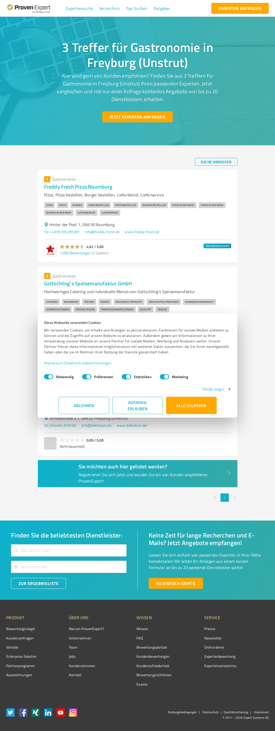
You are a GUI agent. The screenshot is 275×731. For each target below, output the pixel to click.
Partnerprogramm (20, 665)
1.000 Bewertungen (75, 252)
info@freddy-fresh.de (102, 231)
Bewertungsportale (132, 647)
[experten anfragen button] (240, 8)
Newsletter (184, 638)
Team (63, 647)
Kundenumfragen (20, 638)
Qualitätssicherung (236, 712)
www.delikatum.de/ (132, 425)
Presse (180, 628)
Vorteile (12, 647)
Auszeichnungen (19, 674)
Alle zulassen (191, 408)
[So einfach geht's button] (176, 583)
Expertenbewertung (190, 656)
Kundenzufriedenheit (133, 665)
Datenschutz (210, 712)
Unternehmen (70, 638)
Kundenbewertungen (133, 656)
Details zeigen (199, 391)
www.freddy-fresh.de (142, 231)
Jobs (62, 656)
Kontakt (65, 674)
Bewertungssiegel (20, 628)
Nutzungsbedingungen (182, 712)
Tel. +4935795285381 (62, 231)
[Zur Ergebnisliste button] (38, 583)
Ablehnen (84, 408)
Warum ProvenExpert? (76, 628)
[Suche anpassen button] (216, 162)
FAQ (120, 638)
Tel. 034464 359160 (60, 425)
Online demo (185, 647)
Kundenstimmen (72, 665)
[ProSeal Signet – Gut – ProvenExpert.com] (249, 638)
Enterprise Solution (21, 656)
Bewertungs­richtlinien (134, 674)
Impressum (67, 365)
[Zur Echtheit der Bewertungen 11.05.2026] (249, 674)
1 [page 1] (224, 497)
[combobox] (69, 550)
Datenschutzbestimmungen (103, 365)
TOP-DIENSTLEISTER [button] (217, 246)
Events (122, 684)
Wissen (123, 628)
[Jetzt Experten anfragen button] (137, 116)
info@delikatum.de (96, 425)
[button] (79, 8)
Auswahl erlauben (138, 408)
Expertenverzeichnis (191, 665)
